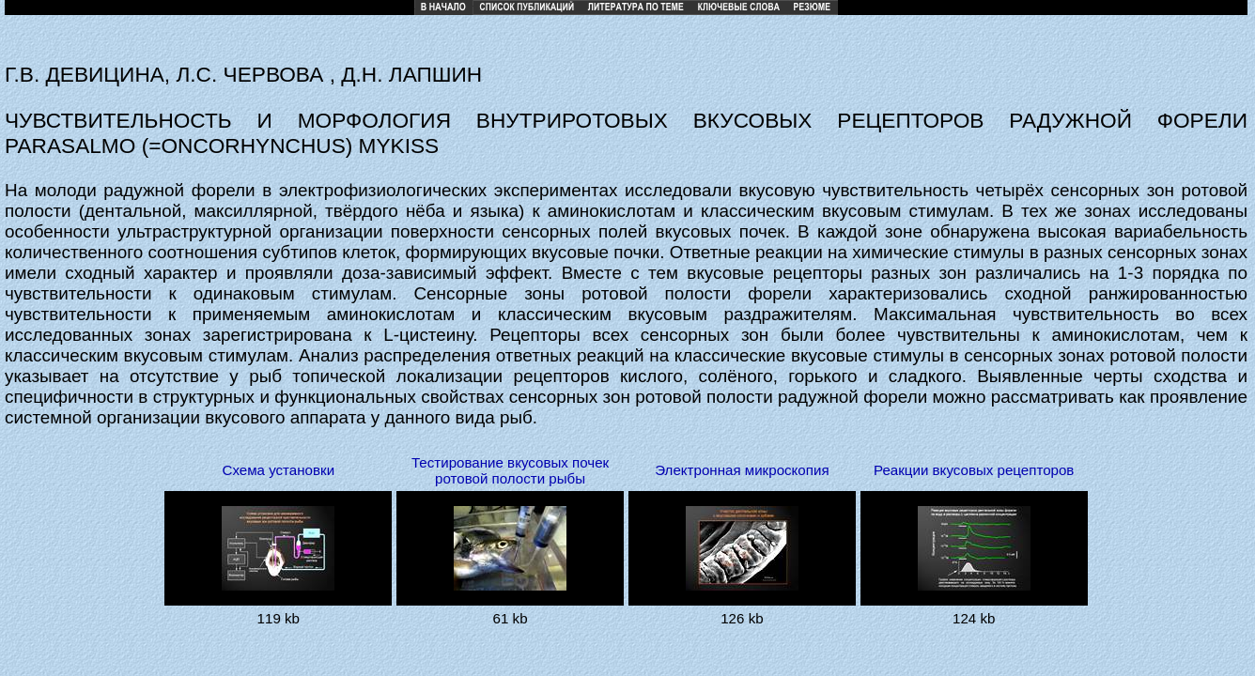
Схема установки (278, 470)
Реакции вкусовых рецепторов (974, 470)
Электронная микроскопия (742, 470)
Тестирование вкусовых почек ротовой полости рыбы (510, 470)
